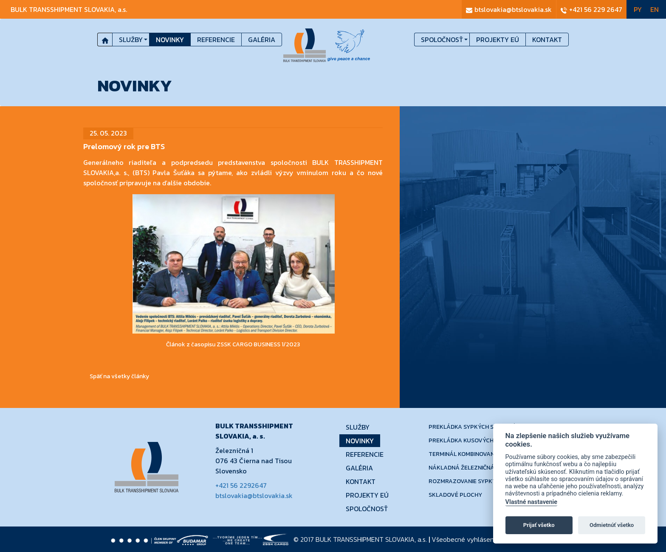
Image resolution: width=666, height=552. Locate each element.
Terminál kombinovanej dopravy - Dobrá (491, 454)
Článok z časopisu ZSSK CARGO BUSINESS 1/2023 (233, 344)
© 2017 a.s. (360, 539)
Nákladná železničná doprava (475, 467)
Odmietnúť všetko (612, 525)
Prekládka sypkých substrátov (478, 426)
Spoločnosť (442, 39)
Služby (131, 39)
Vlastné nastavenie (531, 502)
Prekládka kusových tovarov (475, 440)
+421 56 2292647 (241, 485)
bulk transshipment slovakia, (69, 9)
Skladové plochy (455, 494)
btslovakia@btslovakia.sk (509, 9)
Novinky (170, 39)
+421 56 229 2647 (591, 9)
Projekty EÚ (497, 39)
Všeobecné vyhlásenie (466, 539)
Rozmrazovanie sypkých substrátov (485, 481)
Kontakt (547, 39)
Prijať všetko (539, 525)
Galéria (261, 39)
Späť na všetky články (119, 376)
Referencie (216, 39)
